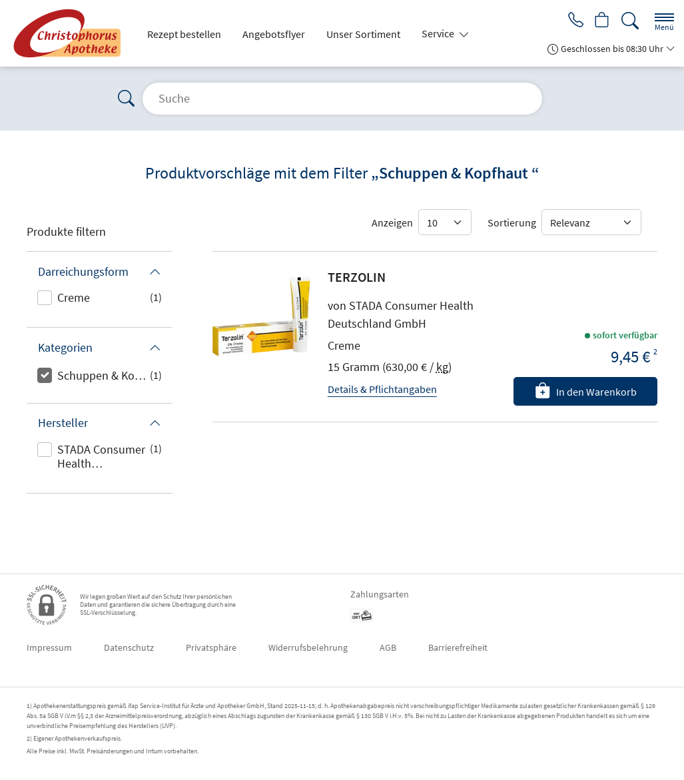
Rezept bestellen (184, 34)
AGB (388, 647)
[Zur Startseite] (70, 33)
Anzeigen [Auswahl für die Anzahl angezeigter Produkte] (392, 222)
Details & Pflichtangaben (382, 389)
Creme (73, 297)
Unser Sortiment (363, 34)
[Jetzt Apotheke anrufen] (572, 21)
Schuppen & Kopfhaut (103, 375)
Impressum (49, 647)
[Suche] (630, 21)
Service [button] (439, 33)
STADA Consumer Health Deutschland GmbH (101, 458)
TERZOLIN (357, 276)
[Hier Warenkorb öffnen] (601, 21)
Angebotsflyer (273, 34)
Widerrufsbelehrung (308, 647)
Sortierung (512, 222)
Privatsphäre (211, 647)
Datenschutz (129, 647)
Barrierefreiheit (458, 647)
